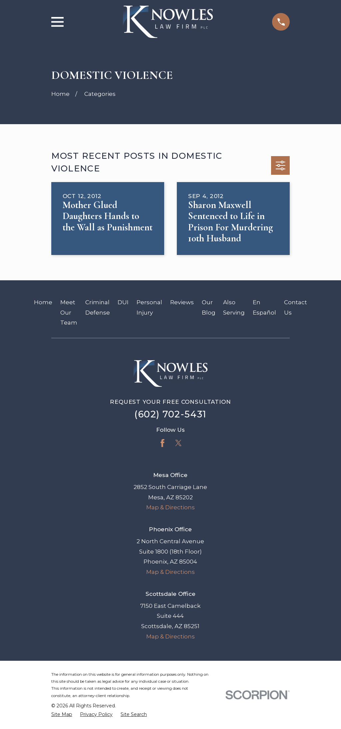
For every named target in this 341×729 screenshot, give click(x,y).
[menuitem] (61, 714)
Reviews (182, 302)
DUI (123, 302)
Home (43, 302)
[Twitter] (178, 443)
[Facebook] (163, 443)
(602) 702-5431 (170, 414)
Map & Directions (170, 507)
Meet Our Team (68, 312)
